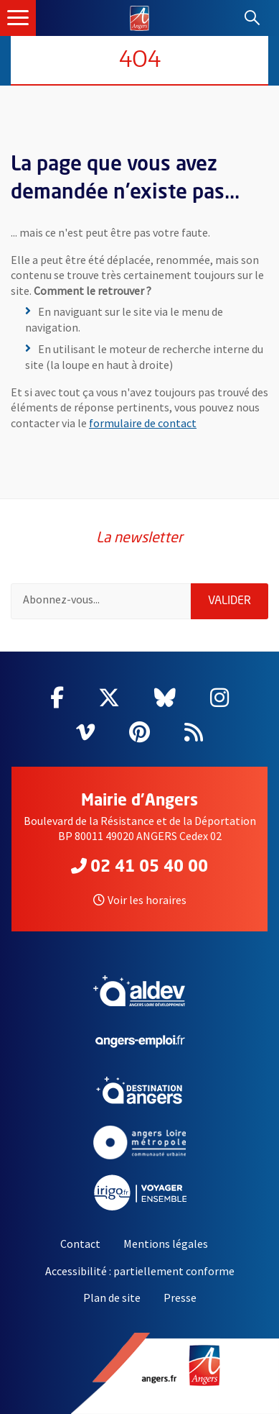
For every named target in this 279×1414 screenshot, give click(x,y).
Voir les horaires (139, 900)
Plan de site (112, 1297)
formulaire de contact (143, 423)
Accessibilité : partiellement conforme (140, 1271)
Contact (80, 1243)
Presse (180, 1297)
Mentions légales (165, 1243)
